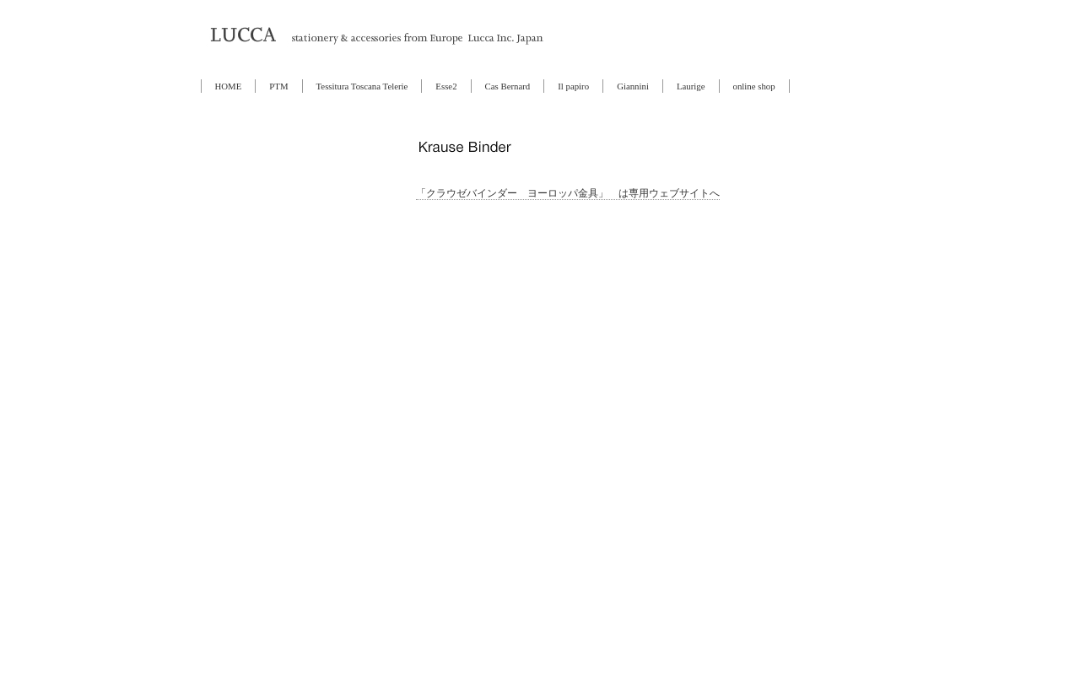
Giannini (633, 86)
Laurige (691, 86)
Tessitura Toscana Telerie (362, 86)
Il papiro (573, 86)
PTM (278, 86)
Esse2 (445, 86)
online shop (754, 86)
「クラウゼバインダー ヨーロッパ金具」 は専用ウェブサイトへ (568, 193)
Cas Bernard (508, 86)
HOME (228, 86)
